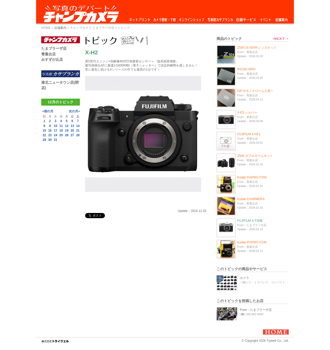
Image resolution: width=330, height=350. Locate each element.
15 (44, 130)
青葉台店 (48, 54)
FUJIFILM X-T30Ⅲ (249, 221)
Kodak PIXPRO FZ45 (252, 242)
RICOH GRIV (246, 69)
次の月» (74, 111)
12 (66, 126)
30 (50, 140)
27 (72, 135)
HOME (46, 28)
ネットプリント (140, 18)
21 (77, 130)
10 (55, 126)
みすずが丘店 (52, 59)
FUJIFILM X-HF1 (249, 134)
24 (55, 135)
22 (44, 135)
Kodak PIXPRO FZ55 (252, 177)
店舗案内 (281, 18)
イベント (265, 18)
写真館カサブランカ (220, 18)
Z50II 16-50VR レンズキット (257, 47)
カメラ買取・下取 (165, 18)
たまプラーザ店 (54, 48)
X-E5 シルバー (247, 112)
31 (55, 140)
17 (55, 130)
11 (61, 126)
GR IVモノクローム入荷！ (255, 91)
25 (61, 135)
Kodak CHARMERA (251, 199)
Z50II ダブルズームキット (255, 156)
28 (77, 135)
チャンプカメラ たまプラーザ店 (92, 28)
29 (44, 140)
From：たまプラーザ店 (256, 310)
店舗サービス (246, 18)
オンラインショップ (191, 18)
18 (61, 130)
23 (50, 135)
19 (66, 130)
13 (72, 126)
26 (66, 135)
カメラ (244, 278)
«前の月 (47, 111)
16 (50, 130)
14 (77, 126)
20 (72, 130)
